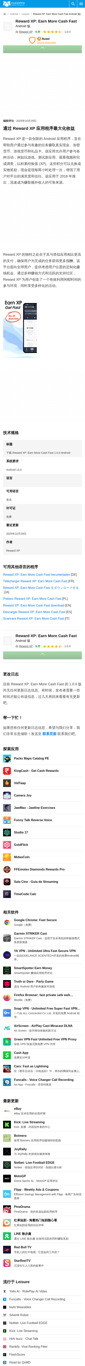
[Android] (14, 14)
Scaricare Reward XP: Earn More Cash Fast (33, 618)
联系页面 (49, 734)
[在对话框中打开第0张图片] (20, 328)
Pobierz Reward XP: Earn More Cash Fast (32, 598)
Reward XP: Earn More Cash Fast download (33, 605)
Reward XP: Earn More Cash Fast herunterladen (36, 574)
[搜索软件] (73, 4)
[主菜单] (81, 4)
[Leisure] (25, 14)
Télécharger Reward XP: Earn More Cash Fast (35, 581)
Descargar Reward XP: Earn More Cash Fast (34, 612)
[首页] (4, 14)
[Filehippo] (14, 4)
